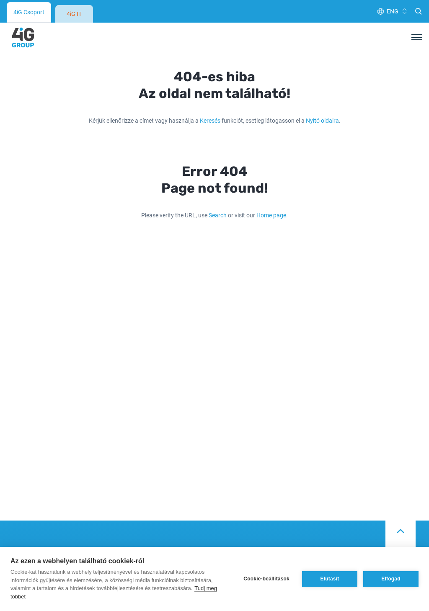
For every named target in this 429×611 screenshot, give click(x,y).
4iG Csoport (28, 12)
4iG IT (74, 14)
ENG (392, 11)
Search (218, 215)
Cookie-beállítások (266, 579)
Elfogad (390, 579)
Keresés (210, 120)
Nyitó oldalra (322, 120)
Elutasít (329, 579)
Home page (271, 215)
